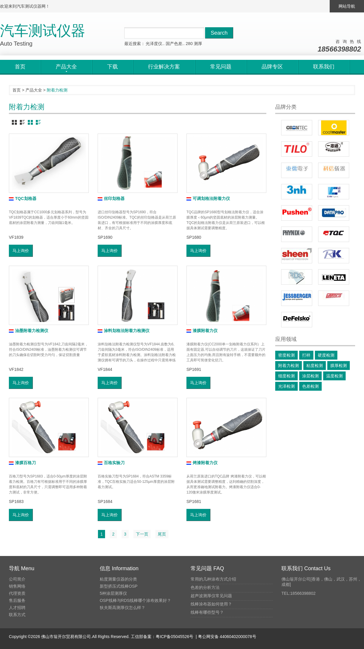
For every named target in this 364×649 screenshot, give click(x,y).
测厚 (198, 43)
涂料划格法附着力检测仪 (123, 330)
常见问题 (220, 67)
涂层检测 (310, 376)
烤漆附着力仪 (202, 462)
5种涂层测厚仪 (113, 593)
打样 (306, 355)
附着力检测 (288, 365)
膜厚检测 (338, 365)
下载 (112, 67)
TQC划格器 (22, 198)
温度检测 (334, 376)
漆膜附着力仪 (202, 330)
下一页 (142, 534)
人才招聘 (17, 607)
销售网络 (17, 586)
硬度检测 (326, 355)
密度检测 (286, 355)
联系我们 (323, 67)
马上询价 (20, 250)
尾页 (162, 534)
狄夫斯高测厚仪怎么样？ (122, 607)
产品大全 (33, 90)
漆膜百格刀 (22, 462)
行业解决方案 (164, 67)
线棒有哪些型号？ (207, 612)
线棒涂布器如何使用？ (211, 604)
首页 (20, 67)
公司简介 (17, 579)
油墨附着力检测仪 (28, 330)
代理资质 (17, 593)
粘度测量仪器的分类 (118, 579)
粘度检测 (314, 365)
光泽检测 (286, 386)
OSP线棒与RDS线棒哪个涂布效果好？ (135, 600)
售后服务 (17, 600)
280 (189, 43)
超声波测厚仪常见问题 (211, 595)
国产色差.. (175, 43)
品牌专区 (272, 67)
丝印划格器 (111, 198)
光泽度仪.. (155, 43)
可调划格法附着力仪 (208, 198)
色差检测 (310, 386)
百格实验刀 (111, 462)
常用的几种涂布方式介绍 (213, 579)
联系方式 (17, 614)
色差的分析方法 (205, 587)
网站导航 (347, 6)
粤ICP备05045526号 (175, 636)
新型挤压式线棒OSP (119, 586)
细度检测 (286, 376)
